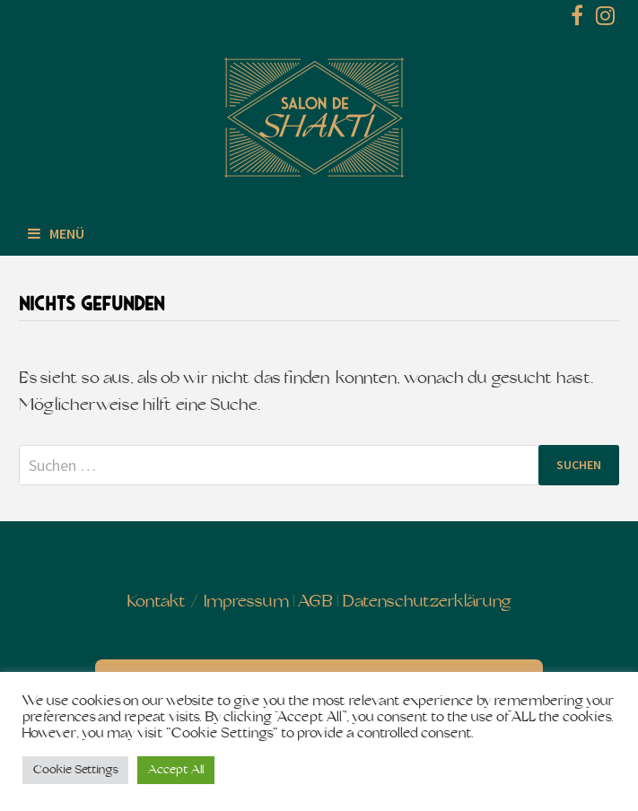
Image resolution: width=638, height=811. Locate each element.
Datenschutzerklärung (426, 602)
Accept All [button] (176, 770)
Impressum (246, 602)
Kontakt (157, 602)
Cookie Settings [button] (75, 770)
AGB (315, 602)
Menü (56, 233)
